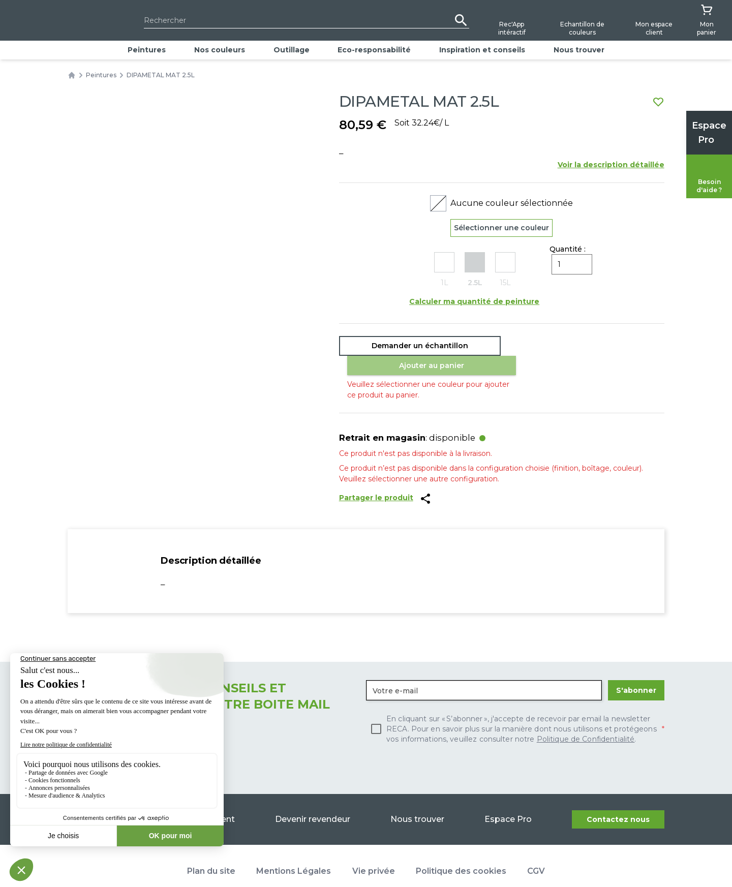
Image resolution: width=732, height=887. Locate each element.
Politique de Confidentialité (586, 720)
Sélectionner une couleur (501, 228)
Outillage (291, 49)
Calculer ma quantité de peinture (474, 303)
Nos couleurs (219, 49)
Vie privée (373, 852)
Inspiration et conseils (482, 49)
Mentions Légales (293, 852)
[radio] (444, 272)
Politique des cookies (461, 852)
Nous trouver (579, 49)
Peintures (147, 49)
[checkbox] (515, 710)
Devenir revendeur (312, 800)
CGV (536, 852)
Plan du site (211, 852)
